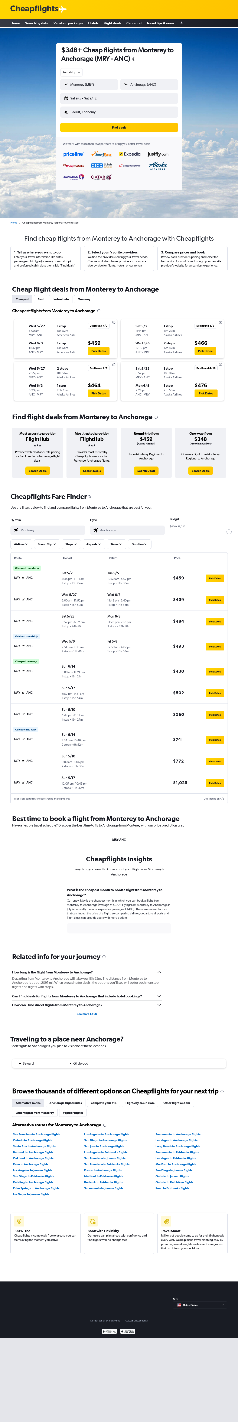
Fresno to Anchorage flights (103, 1167)
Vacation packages (68, 23)
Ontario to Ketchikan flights (174, 1179)
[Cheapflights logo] (34, 9)
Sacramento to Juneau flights (103, 1184)
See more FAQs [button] (87, 1010)
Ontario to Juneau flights (172, 1173)
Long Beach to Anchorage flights (178, 1143)
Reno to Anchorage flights (30, 1161)
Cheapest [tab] (22, 296)
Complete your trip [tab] (104, 1099)
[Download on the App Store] (127, 1328)
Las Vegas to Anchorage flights (177, 1137)
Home (15, 23)
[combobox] (71, 72)
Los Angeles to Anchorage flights (106, 1131)
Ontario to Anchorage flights (32, 1137)
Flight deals (112, 23)
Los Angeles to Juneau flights (32, 1167)
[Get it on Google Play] (109, 1328)
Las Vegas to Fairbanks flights (176, 1155)
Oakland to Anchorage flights (33, 1155)
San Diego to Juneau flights (174, 1167)
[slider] (229, 528)
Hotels (93, 23)
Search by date (36, 23)
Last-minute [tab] (61, 296)
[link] (37, 467)
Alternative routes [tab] (28, 1099)
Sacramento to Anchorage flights (178, 1131)
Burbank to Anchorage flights (33, 1149)
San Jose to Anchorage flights (104, 1143)
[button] (87, 97)
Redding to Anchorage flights (33, 1179)
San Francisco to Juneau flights (104, 1155)
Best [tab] (41, 296)
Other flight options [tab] (176, 1099)
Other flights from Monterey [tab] (35, 1109)
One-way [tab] (84, 296)
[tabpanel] (119, 911)
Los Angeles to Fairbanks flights (105, 1149)
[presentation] (134, 59)
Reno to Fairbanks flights (172, 1184)
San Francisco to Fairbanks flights (107, 1161)
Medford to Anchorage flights (176, 1161)
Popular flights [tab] (73, 1109)
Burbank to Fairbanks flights (103, 1179)
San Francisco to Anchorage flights (36, 1131)
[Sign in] (181, 23)
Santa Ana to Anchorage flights (34, 1143)
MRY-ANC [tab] (119, 836)
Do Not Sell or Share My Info (105, 1317)
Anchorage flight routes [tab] (65, 1099)
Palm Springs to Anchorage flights (36, 1184)
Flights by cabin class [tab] (139, 1099)
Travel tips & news (160, 23)
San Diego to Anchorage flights (105, 1137)
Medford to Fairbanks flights (103, 1173)
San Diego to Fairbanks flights (33, 1173)
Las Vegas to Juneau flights (31, 1190)
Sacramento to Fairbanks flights (177, 1149)
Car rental (133, 23)
